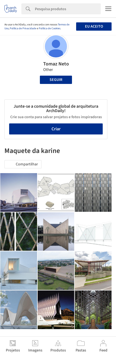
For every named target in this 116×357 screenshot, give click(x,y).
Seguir (56, 80)
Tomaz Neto (56, 63)
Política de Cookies (49, 28)
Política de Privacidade (23, 28)
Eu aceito (94, 26)
